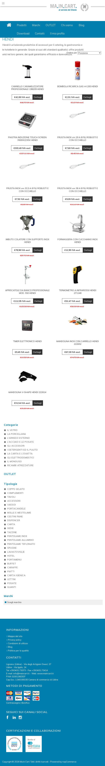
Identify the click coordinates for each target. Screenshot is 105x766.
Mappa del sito (15, 636)
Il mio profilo (57, 33)
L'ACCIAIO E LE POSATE (20, 441)
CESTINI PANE (15, 516)
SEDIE (10, 528)
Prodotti (21, 25)
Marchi (36, 25)
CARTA (11, 524)
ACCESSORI (13, 500)
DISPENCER (13, 520)
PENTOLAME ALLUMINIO (20, 540)
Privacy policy (14, 639)
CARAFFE (12, 567)
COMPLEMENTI (15, 493)
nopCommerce (69, 761)
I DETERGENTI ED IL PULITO (22, 449)
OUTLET (51, 25)
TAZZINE (12, 532)
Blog (81, 25)
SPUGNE (12, 547)
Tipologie (10, 484)
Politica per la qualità (18, 650)
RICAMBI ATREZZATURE (20, 465)
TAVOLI (11, 496)
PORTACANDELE (16, 508)
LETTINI (11, 579)
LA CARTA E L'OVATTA (19, 453)
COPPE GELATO (16, 489)
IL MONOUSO (14, 461)
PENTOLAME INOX (17, 536)
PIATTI (10, 571)
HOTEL (11, 555)
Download (23, 33)
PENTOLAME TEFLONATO (21, 544)
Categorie (11, 425)
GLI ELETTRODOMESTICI (20, 457)
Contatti (40, 33)
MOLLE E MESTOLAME (19, 512)
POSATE (11, 583)
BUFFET (11, 563)
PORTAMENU (14, 559)
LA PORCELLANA (16, 434)
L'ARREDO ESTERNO (18, 438)
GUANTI (11, 587)
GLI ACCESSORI (16, 445)
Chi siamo (67, 25)
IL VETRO (12, 430)
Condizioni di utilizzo (18, 643)
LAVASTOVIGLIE (16, 551)
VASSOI (11, 504)
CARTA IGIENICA (16, 575)
